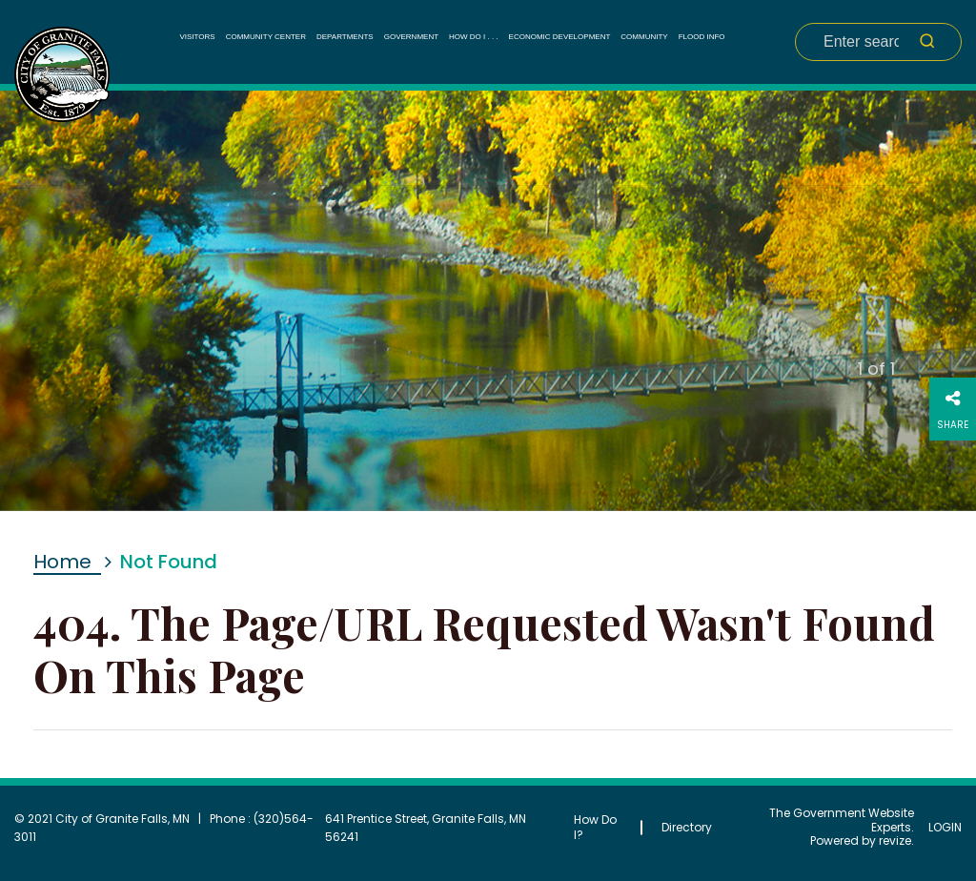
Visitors (196, 36)
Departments (345, 36)
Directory (686, 827)
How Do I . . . (473, 36)
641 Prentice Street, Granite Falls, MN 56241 (425, 827)
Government (411, 36)
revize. (896, 840)
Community (643, 36)
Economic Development (560, 36)
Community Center (266, 36)
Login (945, 827)
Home (62, 561)
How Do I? (595, 827)
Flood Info (702, 36)
